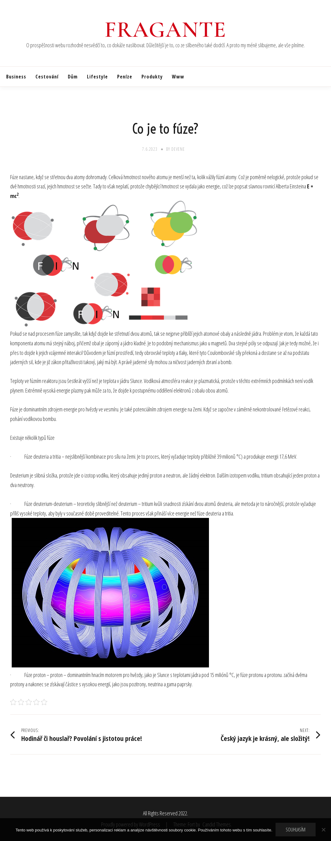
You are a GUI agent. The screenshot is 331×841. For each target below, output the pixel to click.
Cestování (47, 76)
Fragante (166, 29)
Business (16, 76)
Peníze (124, 76)
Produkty (152, 76)
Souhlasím (295, 829)
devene (178, 149)
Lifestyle (97, 76)
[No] (323, 829)
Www (178, 76)
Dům (73, 76)
